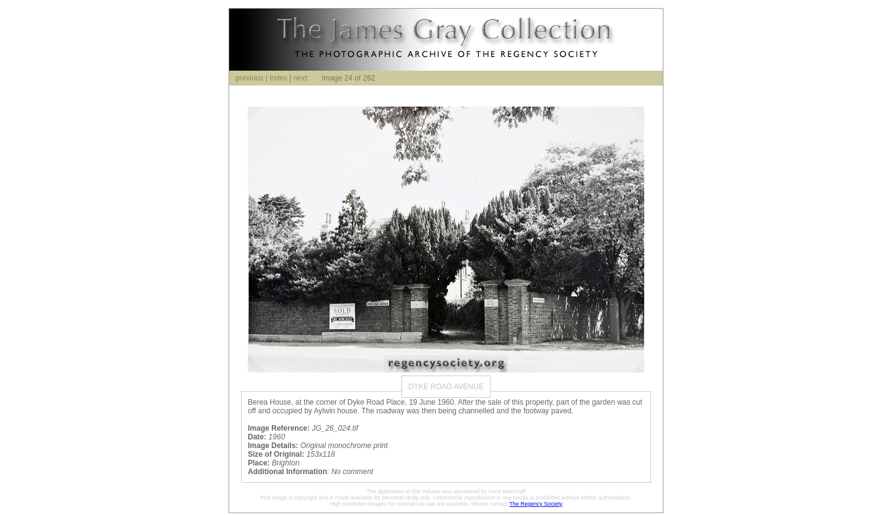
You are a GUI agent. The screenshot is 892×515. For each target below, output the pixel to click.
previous (249, 78)
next (301, 78)
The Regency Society (535, 504)
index (278, 78)
